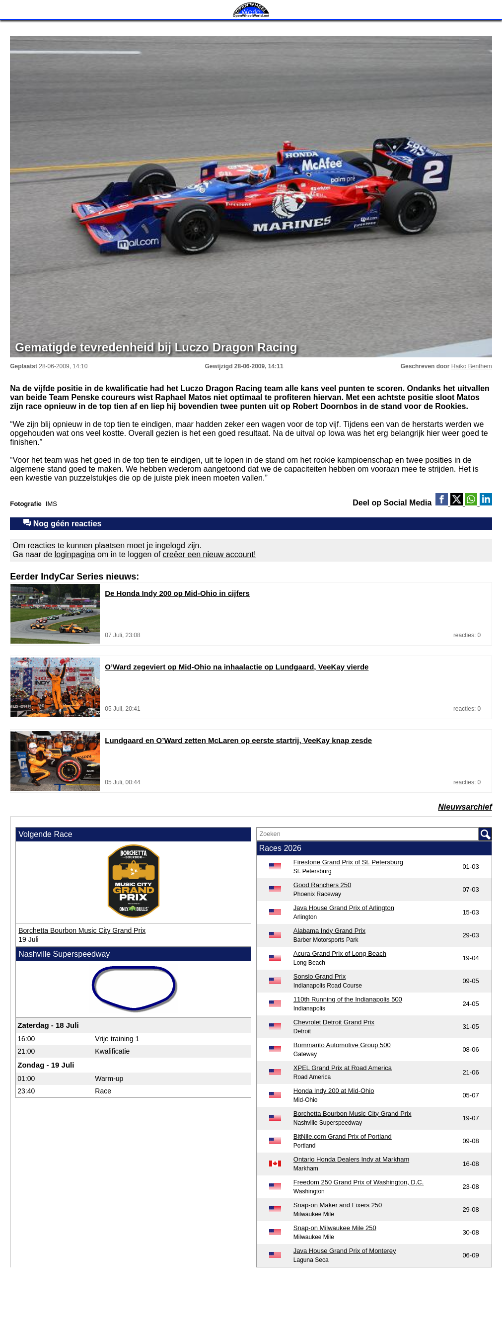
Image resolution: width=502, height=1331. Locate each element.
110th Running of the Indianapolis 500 (347, 999)
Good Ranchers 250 (322, 885)
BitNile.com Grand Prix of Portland (342, 1136)
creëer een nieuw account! (209, 554)
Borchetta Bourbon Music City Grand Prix (81, 930)
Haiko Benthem (471, 366)
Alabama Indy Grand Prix (329, 930)
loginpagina (75, 554)
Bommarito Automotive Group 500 (342, 1045)
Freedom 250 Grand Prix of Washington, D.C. (358, 1182)
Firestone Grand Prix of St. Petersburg (348, 862)
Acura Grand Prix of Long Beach (339, 953)
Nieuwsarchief (465, 807)
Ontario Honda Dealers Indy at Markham (351, 1159)
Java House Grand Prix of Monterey (344, 1250)
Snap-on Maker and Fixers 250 (337, 1205)
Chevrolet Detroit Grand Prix (333, 1022)
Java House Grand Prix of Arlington (343, 908)
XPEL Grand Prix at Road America (342, 1068)
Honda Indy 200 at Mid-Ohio (333, 1090)
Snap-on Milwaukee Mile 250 (334, 1228)
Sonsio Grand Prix (319, 976)
